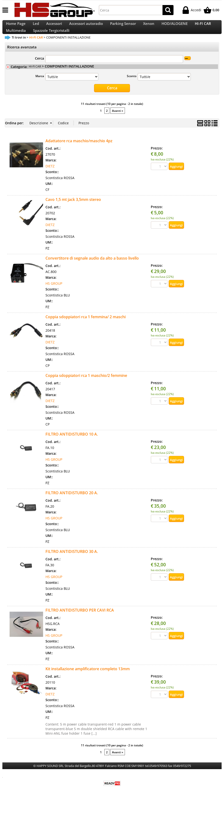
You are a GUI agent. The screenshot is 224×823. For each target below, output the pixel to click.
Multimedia (16, 39)
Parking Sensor (123, 26)
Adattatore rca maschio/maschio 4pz (78, 151)
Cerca (39, 70)
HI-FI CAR (203, 26)
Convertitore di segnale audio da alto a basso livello (92, 269)
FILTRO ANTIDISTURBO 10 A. (71, 445)
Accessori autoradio (86, 26)
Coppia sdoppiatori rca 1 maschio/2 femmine (86, 386)
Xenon (148, 26)
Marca (39, 88)
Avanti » (117, 122)
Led (36, 26)
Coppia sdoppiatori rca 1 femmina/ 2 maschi (85, 327)
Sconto (131, 88)
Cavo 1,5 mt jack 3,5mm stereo (73, 210)
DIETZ (50, 177)
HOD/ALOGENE (175, 26)
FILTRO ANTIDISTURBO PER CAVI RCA (79, 621)
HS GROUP (53, 294)
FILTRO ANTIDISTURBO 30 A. (71, 562)
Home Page (16, 26)
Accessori (54, 26)
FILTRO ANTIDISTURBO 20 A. (71, 503)
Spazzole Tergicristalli (51, 39)
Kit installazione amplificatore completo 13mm (87, 679)
